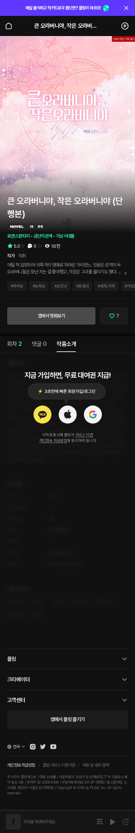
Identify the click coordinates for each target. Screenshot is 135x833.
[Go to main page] (8, 26)
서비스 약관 (84, 435)
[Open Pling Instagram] (33, 746)
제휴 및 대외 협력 (95, 765)
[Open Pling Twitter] (43, 746)
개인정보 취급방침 (53, 440)
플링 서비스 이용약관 (59, 765)
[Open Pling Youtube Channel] (53, 746)
